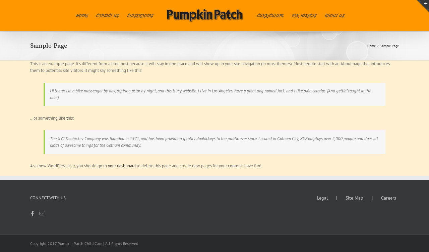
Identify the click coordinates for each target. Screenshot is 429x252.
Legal (322, 198)
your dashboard (122, 166)
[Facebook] (32, 213)
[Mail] (42, 213)
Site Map (354, 198)
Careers (388, 198)
